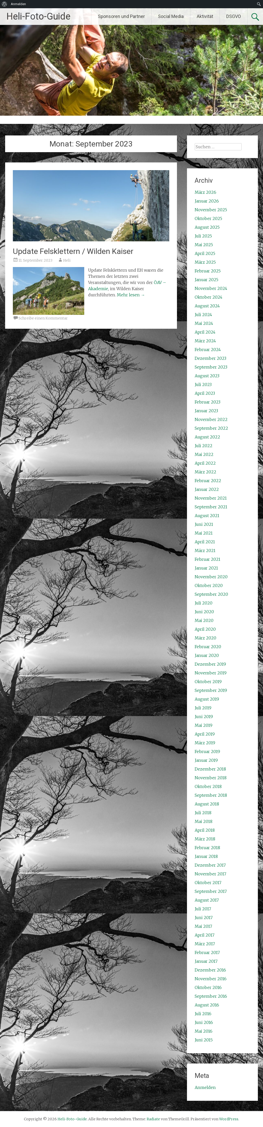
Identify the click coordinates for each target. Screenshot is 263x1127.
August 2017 (207, 900)
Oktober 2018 (208, 786)
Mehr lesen (131, 294)
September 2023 (211, 367)
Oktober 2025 (208, 218)
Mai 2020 (204, 620)
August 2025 (207, 227)
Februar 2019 (207, 751)
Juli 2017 (203, 908)
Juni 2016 (204, 1022)
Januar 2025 (206, 279)
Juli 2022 (203, 445)
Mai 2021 (204, 533)
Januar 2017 (206, 961)
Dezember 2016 (210, 970)
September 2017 (211, 891)
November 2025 (211, 209)
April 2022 (205, 463)
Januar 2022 (207, 489)
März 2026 (205, 192)
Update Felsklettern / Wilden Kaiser (73, 251)
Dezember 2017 (210, 865)
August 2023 (207, 375)
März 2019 (205, 742)
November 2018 (211, 777)
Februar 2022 (208, 480)
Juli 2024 (203, 314)
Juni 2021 (204, 524)
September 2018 (211, 795)
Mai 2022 (204, 454)
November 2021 (211, 498)
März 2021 (205, 550)
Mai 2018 (203, 821)
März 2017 (205, 943)
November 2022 (211, 419)
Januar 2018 (206, 856)
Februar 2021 (207, 559)
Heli (67, 260)
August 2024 (207, 305)
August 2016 (207, 1004)
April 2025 (205, 253)
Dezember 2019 (210, 664)
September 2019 (211, 690)
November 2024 (211, 288)
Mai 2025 (204, 244)
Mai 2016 (203, 1031)
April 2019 (205, 734)
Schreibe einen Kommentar (43, 318)
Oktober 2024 (208, 297)
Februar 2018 (207, 847)
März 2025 (205, 262)
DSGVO (233, 16)
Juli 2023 (203, 384)
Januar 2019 (206, 760)
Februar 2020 (208, 646)
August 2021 (207, 515)
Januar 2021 (206, 568)
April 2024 (205, 332)
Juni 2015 (204, 1039)
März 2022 (205, 471)
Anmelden (205, 1087)
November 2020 (211, 576)
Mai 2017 (203, 926)
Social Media (171, 16)
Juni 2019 (204, 716)
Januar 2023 (206, 410)
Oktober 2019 (208, 681)
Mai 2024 (204, 323)
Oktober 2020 (209, 585)
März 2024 (205, 340)
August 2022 (207, 436)
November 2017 (210, 873)
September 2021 (211, 506)
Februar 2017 (207, 952)
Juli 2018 (203, 812)
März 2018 (205, 838)
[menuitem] (4, 4)
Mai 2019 (203, 725)
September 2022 (211, 428)
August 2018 (207, 804)
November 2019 (211, 672)
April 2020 (205, 629)
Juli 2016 (203, 1013)
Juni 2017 (204, 917)
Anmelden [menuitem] (18, 4)
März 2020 (205, 637)
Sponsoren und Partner (121, 16)
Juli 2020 (203, 603)
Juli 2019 (203, 707)
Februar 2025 (208, 270)
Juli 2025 (203, 236)
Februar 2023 (207, 402)
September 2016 (211, 996)
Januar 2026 (207, 201)
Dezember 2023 (210, 358)
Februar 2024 (208, 349)
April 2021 (205, 541)
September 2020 (211, 594)
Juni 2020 (204, 611)
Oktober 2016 (208, 987)
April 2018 (205, 830)
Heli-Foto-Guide (38, 16)
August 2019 (207, 699)
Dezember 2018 (210, 769)
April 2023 (205, 393)
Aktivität (205, 16)
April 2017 (204, 935)
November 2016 (211, 978)
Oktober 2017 (208, 882)
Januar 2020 (207, 655)
